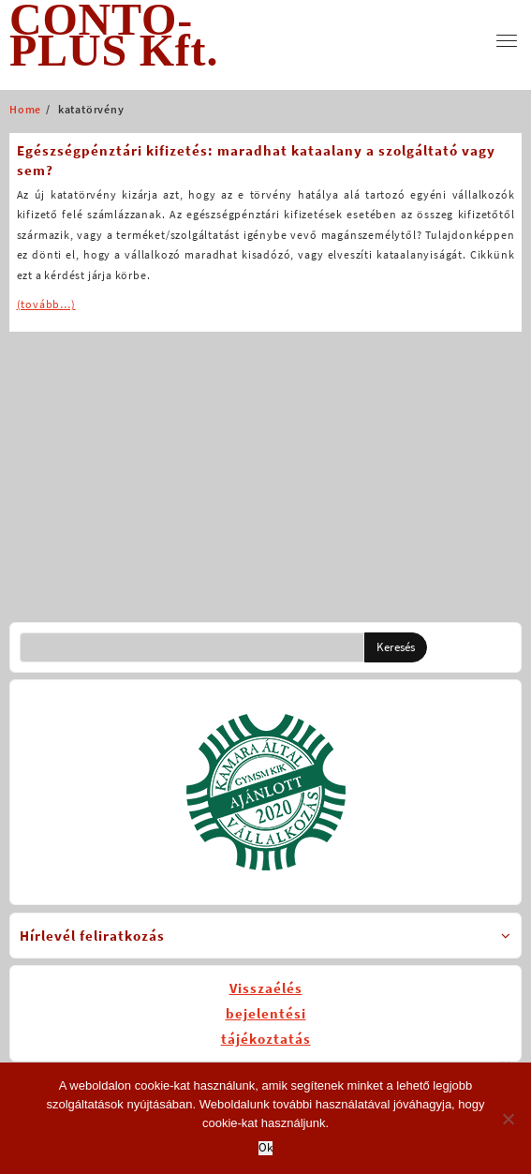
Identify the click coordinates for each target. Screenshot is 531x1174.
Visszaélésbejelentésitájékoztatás (266, 1013)
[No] (507, 1118)
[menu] (507, 41)
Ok (265, 1148)
